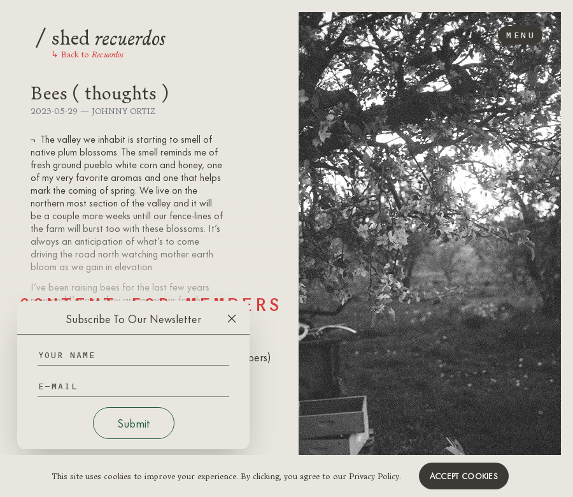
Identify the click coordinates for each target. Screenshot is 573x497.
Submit (133, 423)
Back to (87, 54)
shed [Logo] (101, 35)
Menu (520, 35)
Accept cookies (464, 476)
